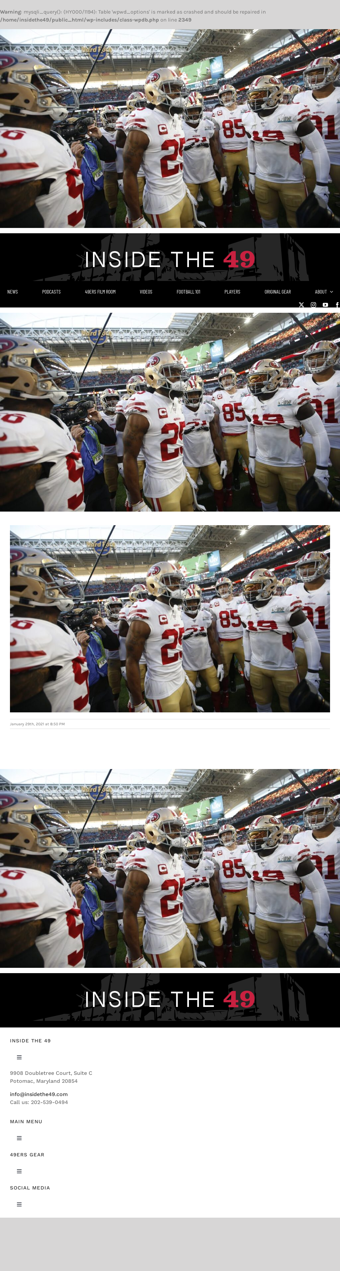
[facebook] (337, 304)
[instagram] (313, 304)
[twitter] (301, 304)
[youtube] (325, 304)
